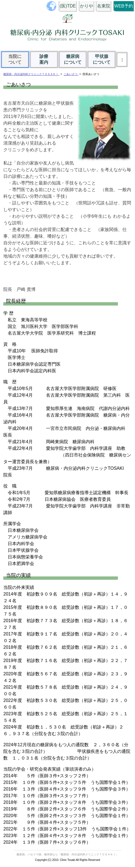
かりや (86, 6)
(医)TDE (68, 6)
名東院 (103, 6)
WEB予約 (123, 6)
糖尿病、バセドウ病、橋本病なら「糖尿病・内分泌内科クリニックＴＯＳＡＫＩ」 (67, 854)
